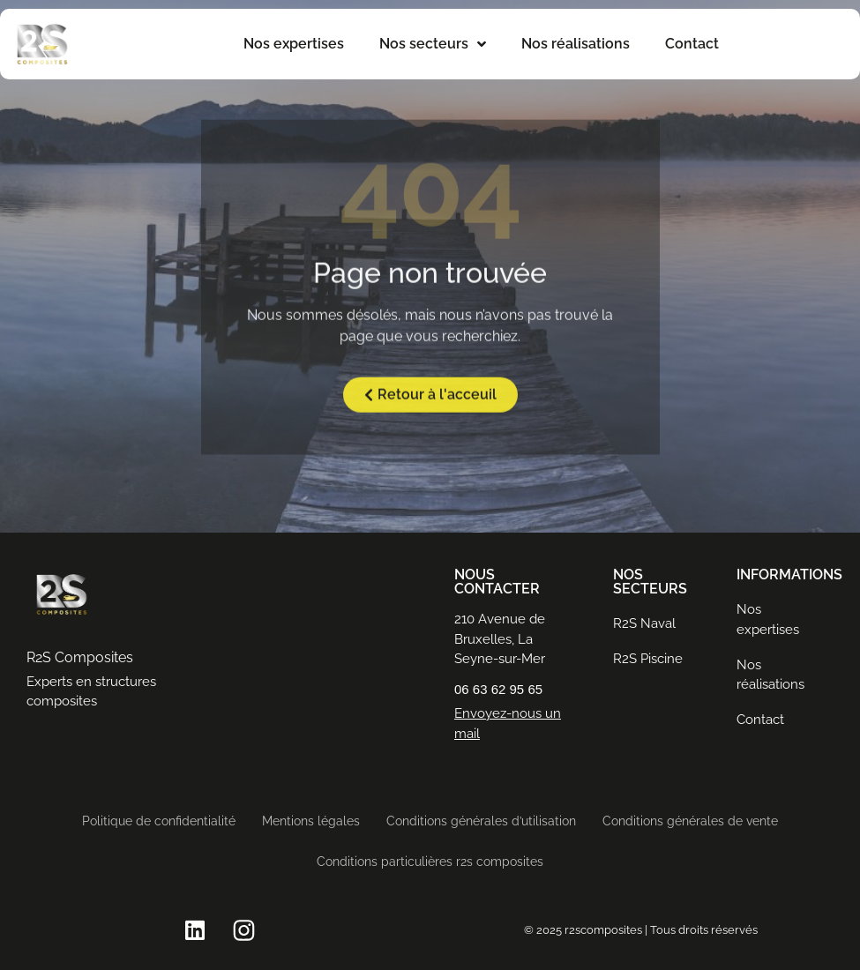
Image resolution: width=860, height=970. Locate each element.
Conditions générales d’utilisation (481, 821)
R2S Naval (644, 623)
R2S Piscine (648, 659)
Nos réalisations (575, 43)
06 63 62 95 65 (498, 689)
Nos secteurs (432, 44)
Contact (692, 43)
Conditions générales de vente (690, 821)
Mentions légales (311, 821)
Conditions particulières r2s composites (430, 861)
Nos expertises (293, 43)
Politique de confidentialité (159, 821)
